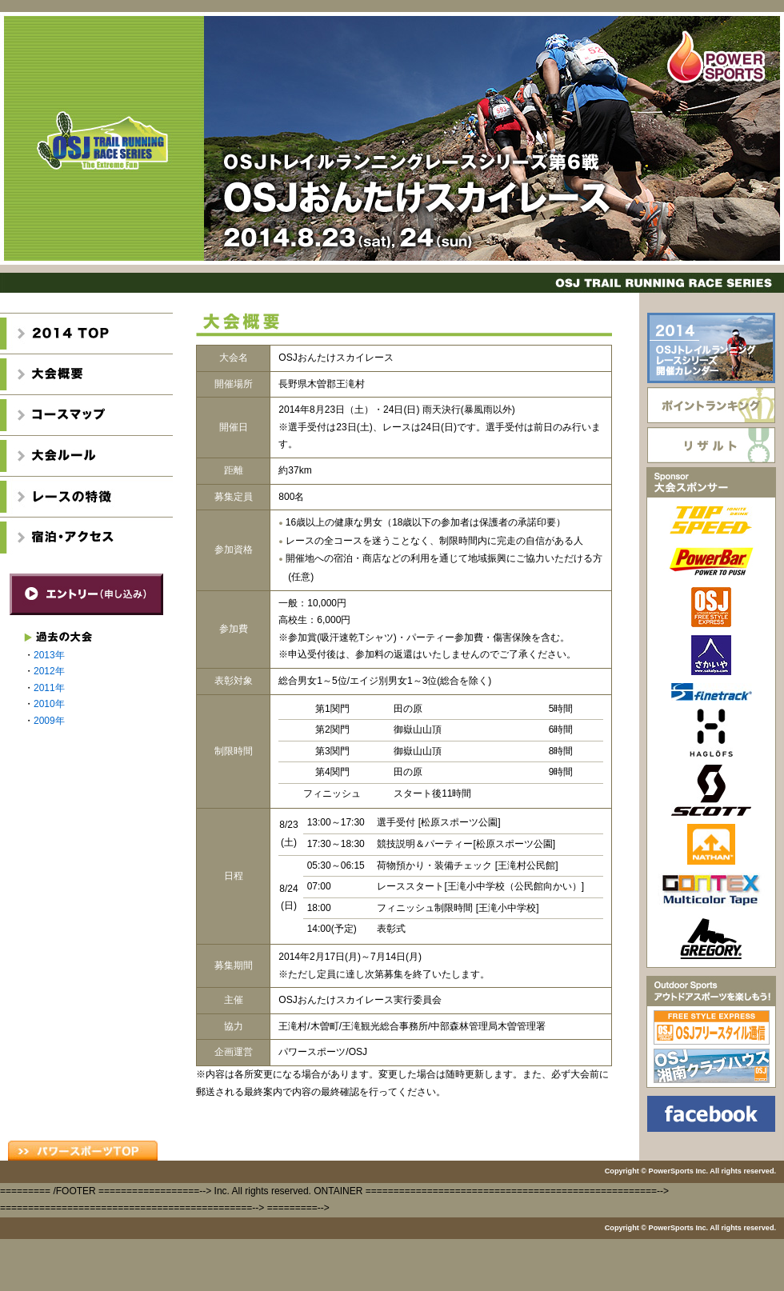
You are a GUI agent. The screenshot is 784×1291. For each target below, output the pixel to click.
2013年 (49, 655)
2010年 (49, 703)
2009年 (49, 720)
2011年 (49, 687)
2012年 (49, 671)
